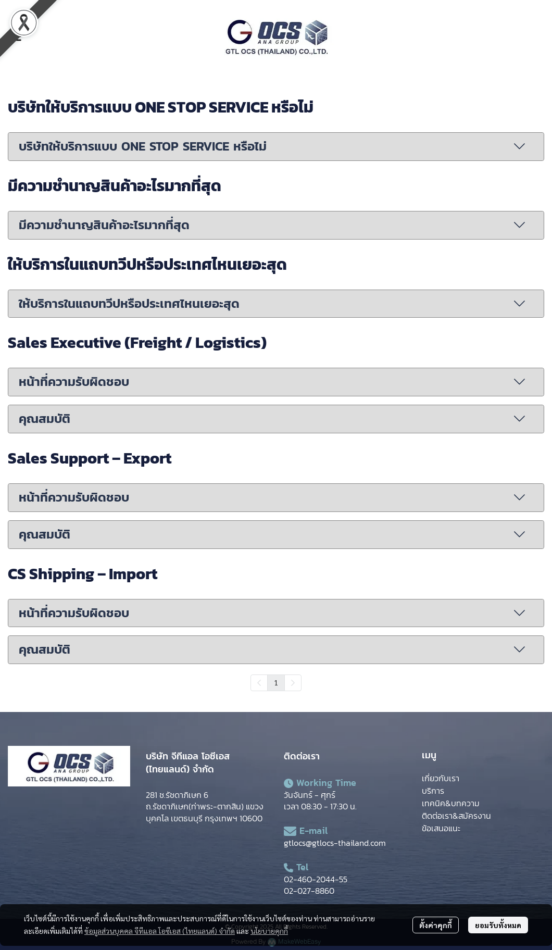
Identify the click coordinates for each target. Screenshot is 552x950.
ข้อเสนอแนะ (441, 828)
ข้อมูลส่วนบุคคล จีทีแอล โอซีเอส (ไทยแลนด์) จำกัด (159, 930)
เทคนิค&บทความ (451, 803)
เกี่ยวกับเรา (440, 778)
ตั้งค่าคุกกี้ (435, 925)
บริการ (433, 790)
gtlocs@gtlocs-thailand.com (335, 842)
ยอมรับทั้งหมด (498, 925)
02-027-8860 (309, 890)
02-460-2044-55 (315, 879)
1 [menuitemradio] (276, 682)
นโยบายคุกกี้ (269, 930)
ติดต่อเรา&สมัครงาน (456, 815)
